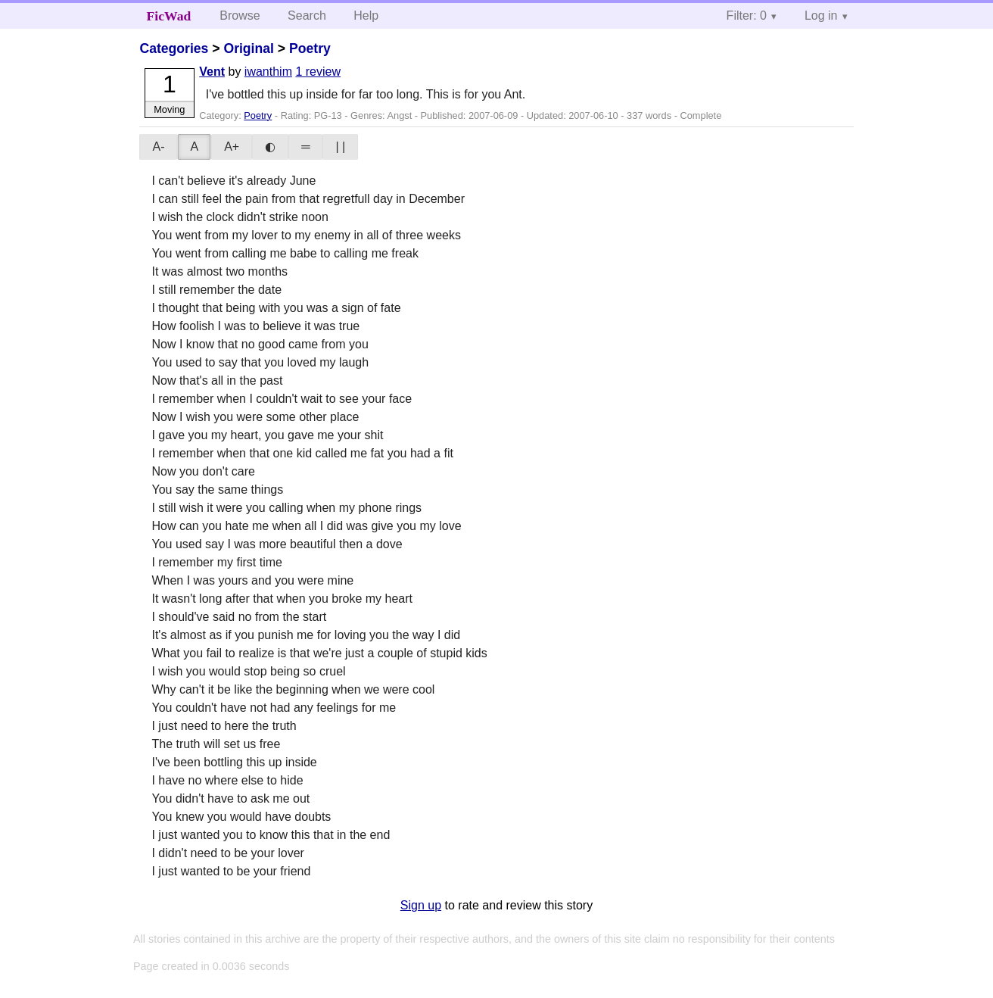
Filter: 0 (747, 15)
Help (365, 15)
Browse (239, 15)
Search (307, 15)
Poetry (310, 48)
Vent (212, 71)
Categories (173, 48)
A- (158, 146)
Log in (821, 15)
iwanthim (268, 71)
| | (340, 146)
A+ (231, 146)
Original (248, 48)
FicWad (169, 15)
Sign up (420, 905)
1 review (318, 71)
